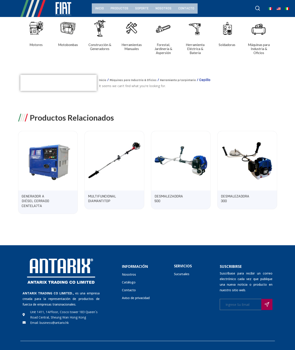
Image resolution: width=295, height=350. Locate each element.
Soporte (142, 8)
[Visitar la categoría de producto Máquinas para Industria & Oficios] (259, 41)
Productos (119, 8)
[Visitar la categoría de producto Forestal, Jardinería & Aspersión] (163, 41)
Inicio (99, 8)
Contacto (186, 8)
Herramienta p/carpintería (178, 80)
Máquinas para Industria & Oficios (133, 80)
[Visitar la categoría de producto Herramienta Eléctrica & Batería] (195, 41)
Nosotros (163, 8)
